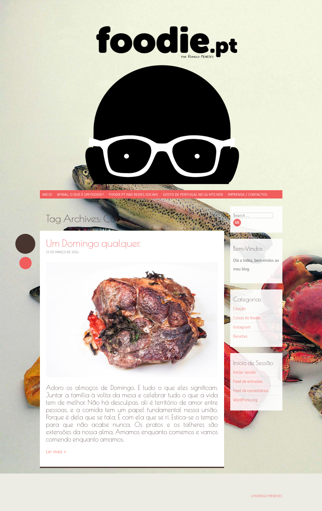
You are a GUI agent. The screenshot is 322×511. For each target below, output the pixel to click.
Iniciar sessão (244, 372)
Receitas (240, 336)
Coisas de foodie (247, 317)
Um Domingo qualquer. (25, 244)
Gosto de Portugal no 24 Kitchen (193, 194)
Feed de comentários (251, 390)
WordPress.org (245, 399)
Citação (239, 308)
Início (47, 194)
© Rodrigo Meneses (266, 496)
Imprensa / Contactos (247, 194)
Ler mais (56, 451)
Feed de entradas (247, 381)
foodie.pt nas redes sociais (133, 194)
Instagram (242, 326)
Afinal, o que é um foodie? (80, 194)
